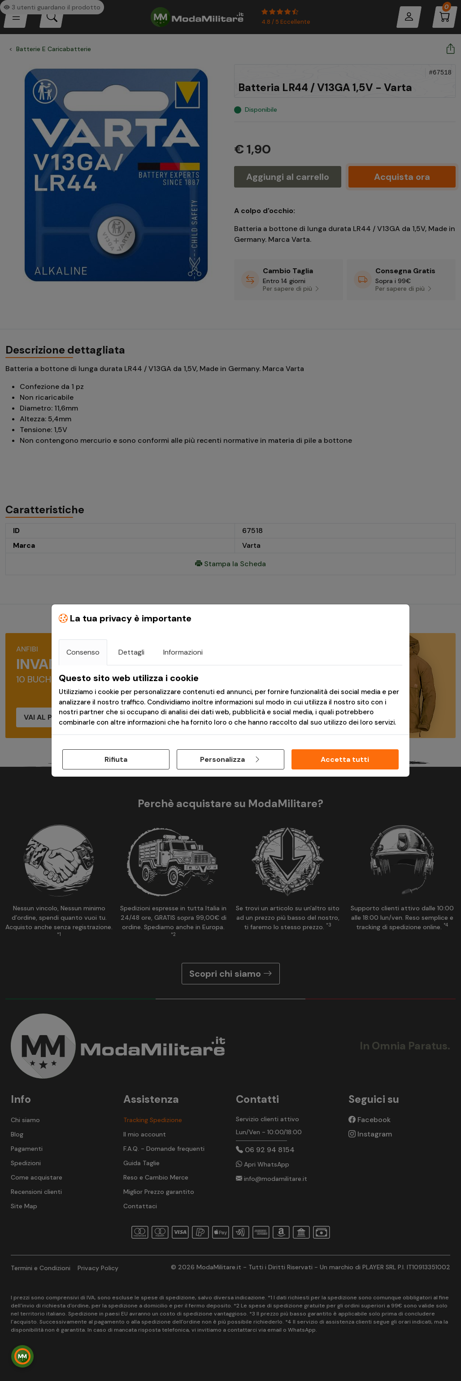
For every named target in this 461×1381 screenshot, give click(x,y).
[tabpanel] (230, 700)
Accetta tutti (345, 759)
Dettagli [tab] (131, 652)
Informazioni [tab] (183, 652)
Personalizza (230, 759)
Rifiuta (115, 759)
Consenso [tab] (83, 652)
